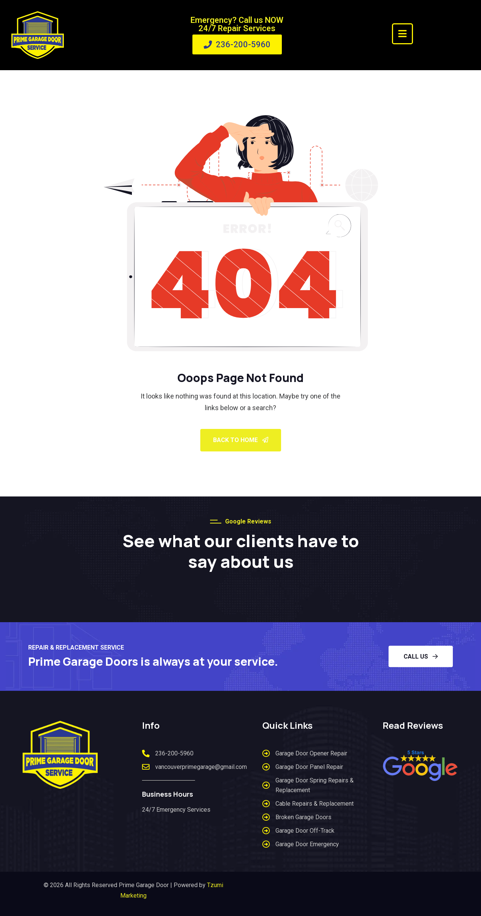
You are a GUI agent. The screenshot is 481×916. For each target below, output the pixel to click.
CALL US (421, 656)
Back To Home (240, 440)
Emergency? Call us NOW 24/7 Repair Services (237, 24)
